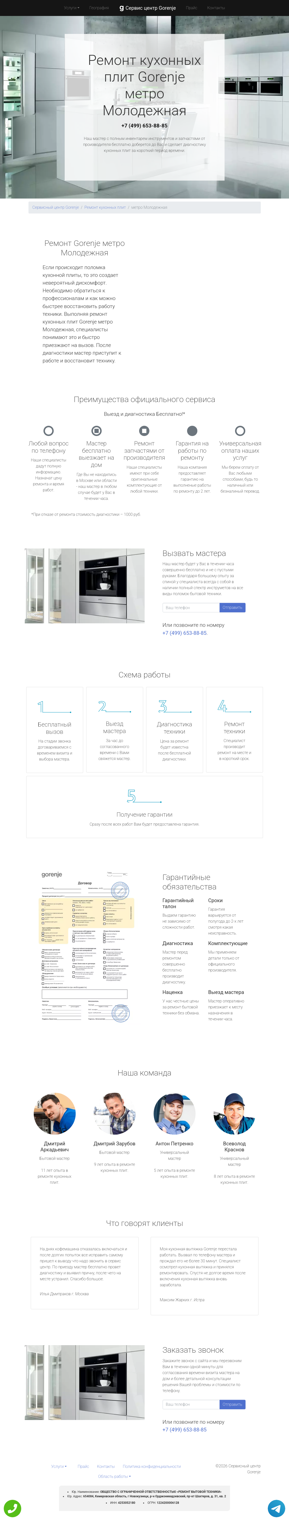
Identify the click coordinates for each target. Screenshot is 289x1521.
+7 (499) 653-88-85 (145, 126)
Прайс (191, 7)
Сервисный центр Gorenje (55, 207)
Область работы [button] (113, 1476)
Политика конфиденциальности (152, 1466)
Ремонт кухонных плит (105, 207)
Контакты (216, 7)
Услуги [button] (70, 7)
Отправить (232, 607)
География (99, 7)
